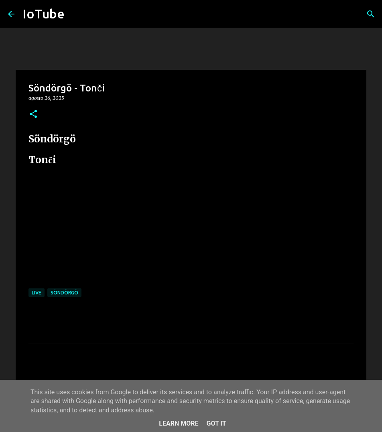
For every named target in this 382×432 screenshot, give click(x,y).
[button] (33, 114)
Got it (216, 423)
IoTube (43, 13)
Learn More (178, 423)
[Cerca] (371, 14)
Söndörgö (64, 292)
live (36, 292)
